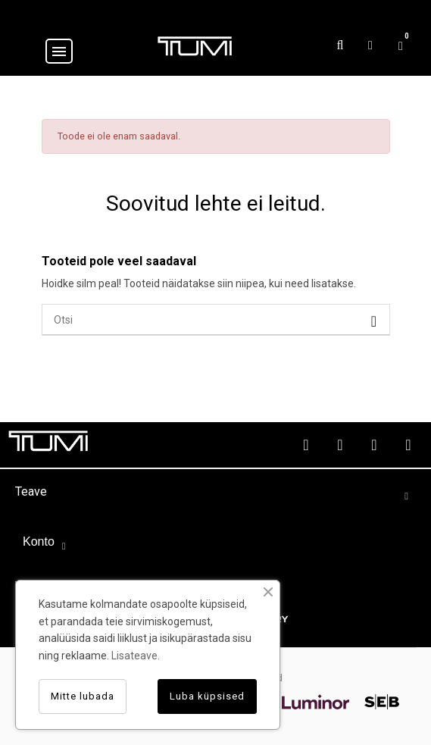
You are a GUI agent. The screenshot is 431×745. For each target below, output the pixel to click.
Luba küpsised (207, 696)
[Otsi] (215, 320)
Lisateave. (135, 656)
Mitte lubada (82, 696)
